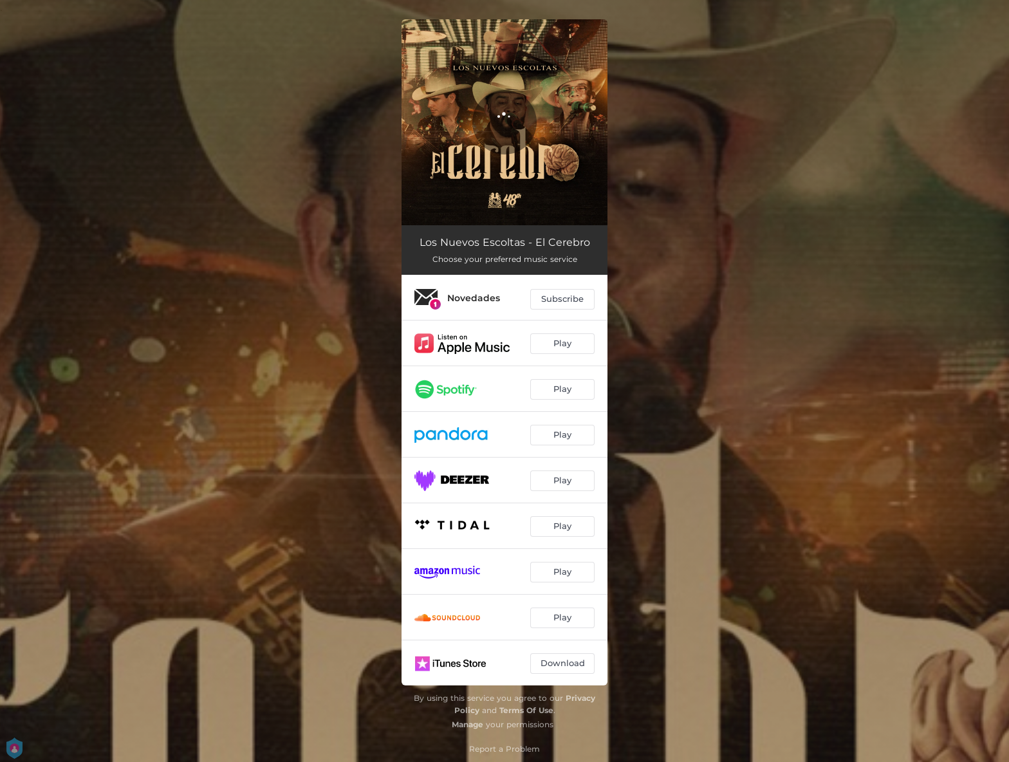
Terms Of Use (526, 710)
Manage (467, 724)
